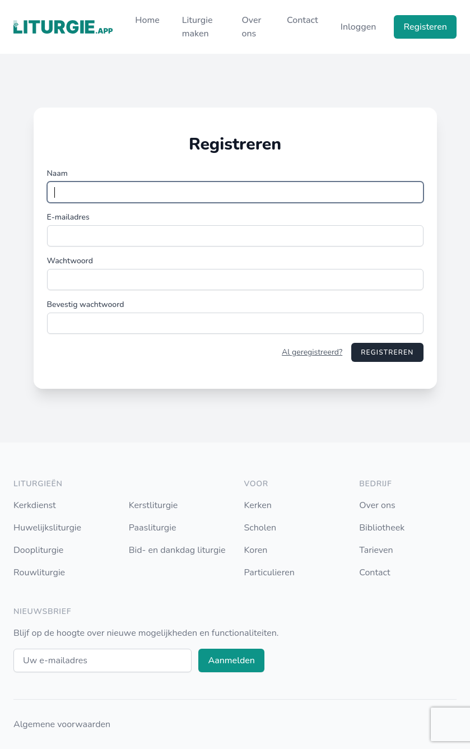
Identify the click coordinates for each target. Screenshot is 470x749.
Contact (302, 20)
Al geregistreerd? (312, 352)
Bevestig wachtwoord (85, 304)
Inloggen (358, 27)
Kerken (258, 505)
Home (147, 20)
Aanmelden (231, 660)
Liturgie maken (197, 27)
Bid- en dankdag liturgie (177, 550)
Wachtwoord (70, 260)
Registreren (387, 352)
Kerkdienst (34, 505)
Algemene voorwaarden (61, 724)
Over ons (251, 27)
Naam (57, 173)
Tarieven (376, 550)
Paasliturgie (152, 528)
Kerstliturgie (153, 505)
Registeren (425, 27)
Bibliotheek (381, 528)
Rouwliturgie (39, 572)
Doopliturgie (38, 550)
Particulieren (269, 572)
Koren (256, 550)
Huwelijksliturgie (47, 528)
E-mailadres (68, 217)
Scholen (260, 528)
